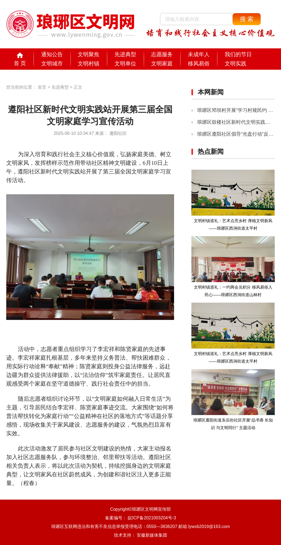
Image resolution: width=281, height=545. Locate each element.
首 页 (20, 63)
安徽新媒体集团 (152, 535)
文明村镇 (88, 63)
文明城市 (52, 63)
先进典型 (125, 54)
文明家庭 (162, 63)
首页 (42, 87)
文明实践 (235, 63)
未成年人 (199, 54)
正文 (78, 87)
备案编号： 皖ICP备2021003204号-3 (140, 518)
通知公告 (52, 54)
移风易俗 (199, 63)
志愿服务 (162, 54)
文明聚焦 (88, 54)
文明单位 (125, 63)
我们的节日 (238, 54)
